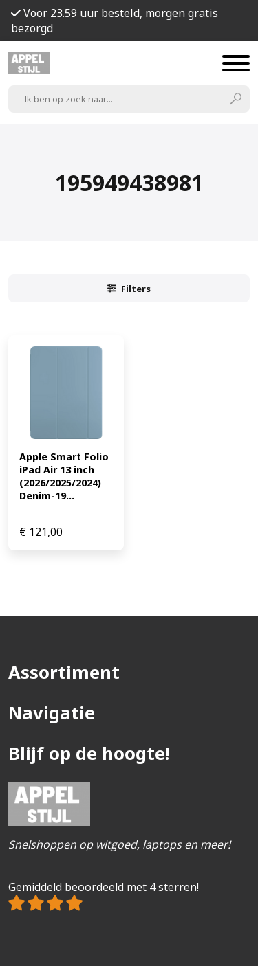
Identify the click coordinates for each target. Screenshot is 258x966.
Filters (129, 288)
